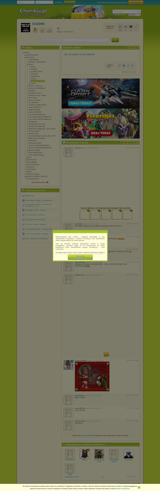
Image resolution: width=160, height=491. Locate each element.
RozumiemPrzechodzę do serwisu (80, 257)
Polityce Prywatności (123, 488)
